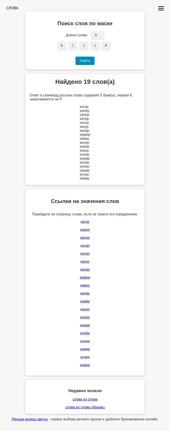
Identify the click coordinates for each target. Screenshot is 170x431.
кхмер (85, 365)
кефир (85, 277)
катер (85, 253)
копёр (85, 333)
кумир (85, 349)
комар (85, 325)
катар (85, 245)
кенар (85, 269)
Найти (85, 61)
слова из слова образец (85, 407)
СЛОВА (12, 8)
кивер (85, 285)
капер (85, 230)
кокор (84, 309)
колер (85, 317)
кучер (84, 357)
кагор (85, 222)
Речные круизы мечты (30, 419)
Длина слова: (77, 35)
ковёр (85, 301)
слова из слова (85, 399)
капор (85, 237)
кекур (85, 261)
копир (85, 341)
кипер (85, 293)
